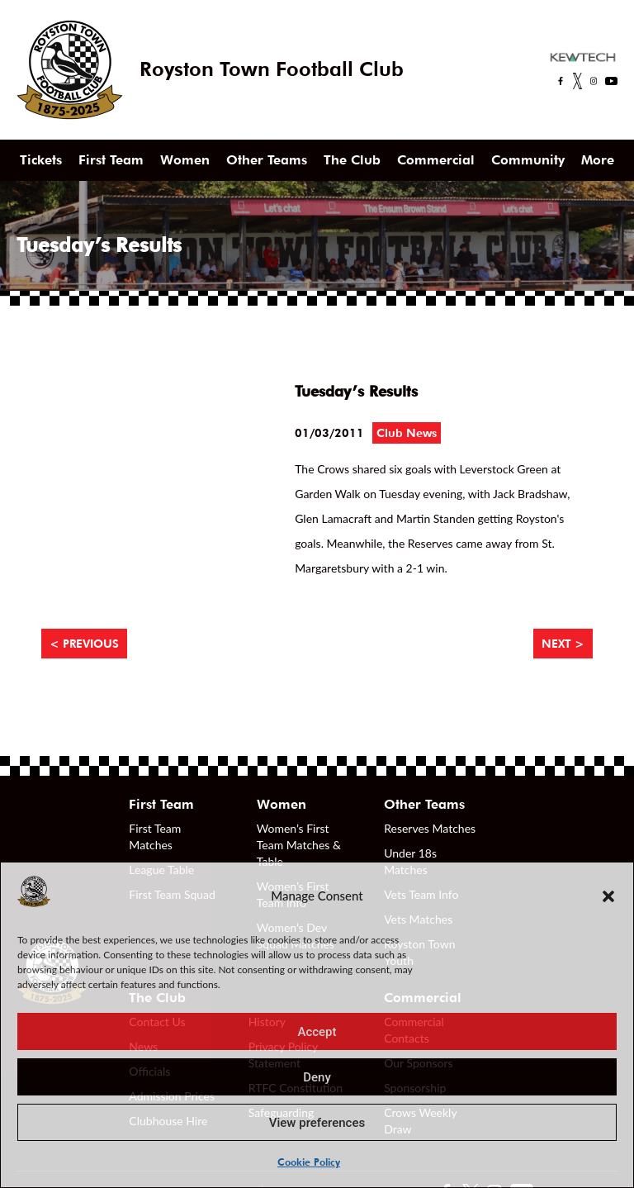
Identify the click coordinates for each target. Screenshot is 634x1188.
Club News (406, 433)
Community (528, 160)
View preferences (317, 1122)
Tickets (41, 160)
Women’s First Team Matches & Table (299, 844)
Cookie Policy (308, 1162)
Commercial (436, 160)
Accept (316, 1031)
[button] (608, 895)
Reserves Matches (430, 828)
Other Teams (266, 160)
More (597, 160)
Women (185, 160)
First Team (111, 160)
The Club (352, 160)
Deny (317, 1077)
